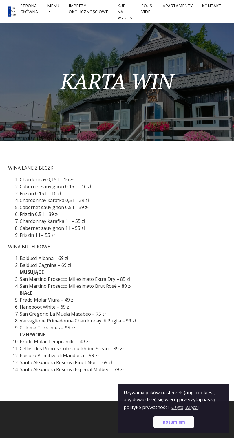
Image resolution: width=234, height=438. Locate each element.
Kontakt (211, 5)
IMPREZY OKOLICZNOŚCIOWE (88, 8)
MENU (53, 5)
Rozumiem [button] (174, 422)
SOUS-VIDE (147, 8)
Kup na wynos (124, 12)
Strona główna (29, 8)
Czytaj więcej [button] (185, 407)
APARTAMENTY (178, 5)
